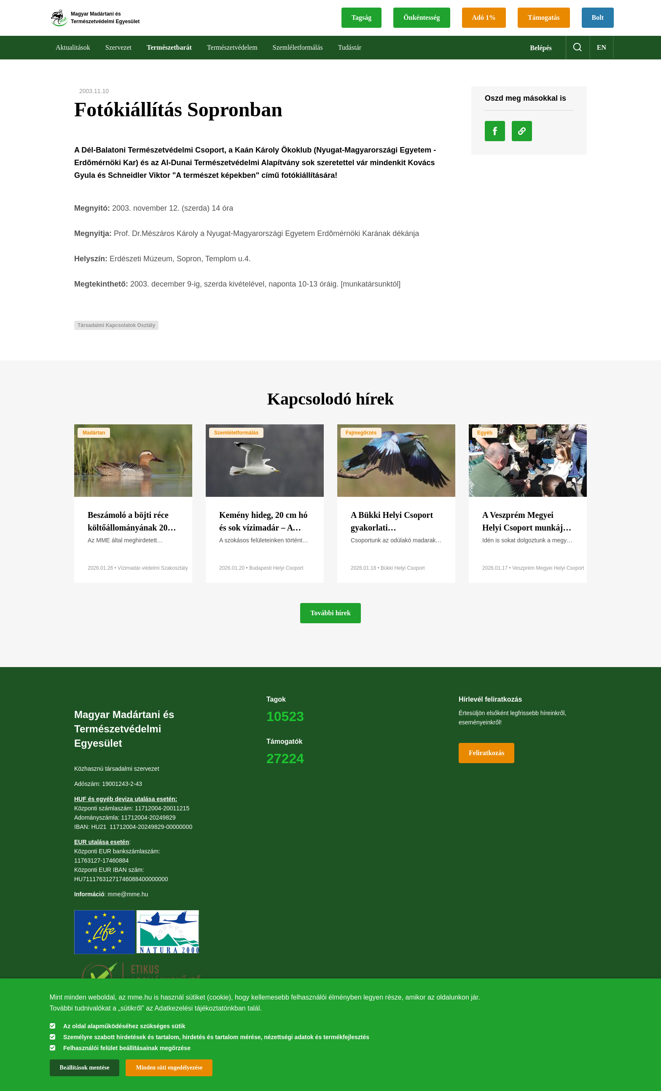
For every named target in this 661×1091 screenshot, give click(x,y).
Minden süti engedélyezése (169, 1067)
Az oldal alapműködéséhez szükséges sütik (124, 1026)
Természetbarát (169, 58)
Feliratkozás (486, 764)
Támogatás (544, 23)
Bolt (598, 23)
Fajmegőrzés (361, 444)
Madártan (94, 444)
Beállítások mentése (85, 1067)
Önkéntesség (421, 23)
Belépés (541, 59)
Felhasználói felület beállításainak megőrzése (127, 1048)
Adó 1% (484, 23)
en (601, 58)
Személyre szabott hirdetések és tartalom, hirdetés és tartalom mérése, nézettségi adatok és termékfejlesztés (216, 1037)
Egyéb (484, 444)
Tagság (361, 23)
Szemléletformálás (236, 444)
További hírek (330, 624)
